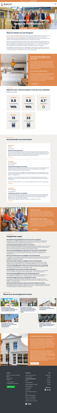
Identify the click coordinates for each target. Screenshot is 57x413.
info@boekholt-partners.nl (12, 383)
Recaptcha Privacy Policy (30, 399)
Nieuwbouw (27, 389)
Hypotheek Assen (29, 386)
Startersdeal (24, 28)
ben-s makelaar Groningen (31, 391)
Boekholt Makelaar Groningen (31, 384)
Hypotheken (34, 363)
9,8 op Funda (9, 37)
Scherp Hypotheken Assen (30, 375)
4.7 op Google (19, 37)
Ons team (34, 229)
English (49, 377)
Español (48, 382)
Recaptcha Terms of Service (31, 400)
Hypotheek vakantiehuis (30, 395)
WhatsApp (11, 387)
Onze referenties (28, 377)
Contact (33, 28)
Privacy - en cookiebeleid (30, 397)
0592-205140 (34, 1)
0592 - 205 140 (10, 382)
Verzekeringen (28, 388)
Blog (26, 393)
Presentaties (35, 83)
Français (48, 380)
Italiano (48, 384)
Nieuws (26, 380)
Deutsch (48, 378)
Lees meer (10, 157)
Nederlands (48, 375)
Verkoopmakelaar (29, 382)
